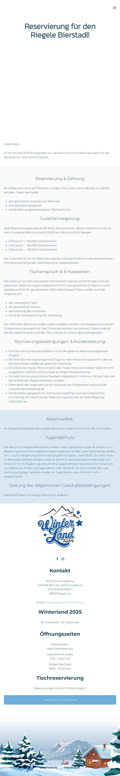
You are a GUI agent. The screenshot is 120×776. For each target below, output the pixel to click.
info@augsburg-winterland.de (64, 602)
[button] (114, 8)
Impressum (72, 767)
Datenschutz (49, 767)
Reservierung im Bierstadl (60, 699)
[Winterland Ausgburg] (57, 558)
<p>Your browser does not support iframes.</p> (33, 97)
